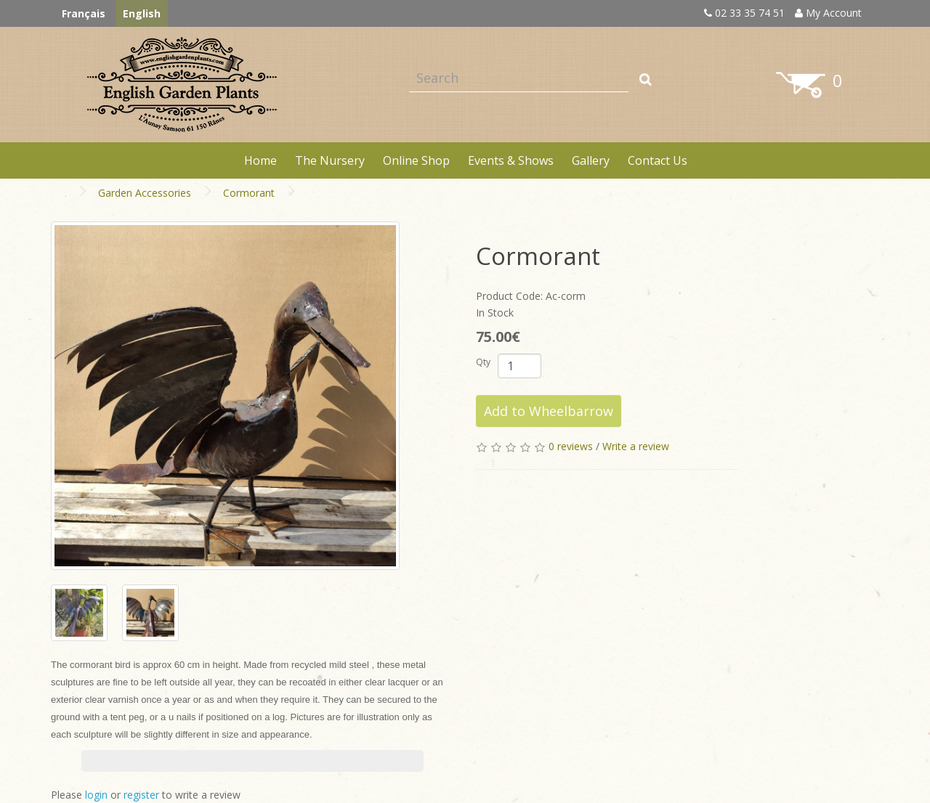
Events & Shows (511, 160)
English (142, 13)
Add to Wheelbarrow (548, 411)
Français (83, 13)
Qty (483, 362)
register (141, 795)
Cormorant (249, 193)
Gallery (591, 160)
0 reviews (571, 446)
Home (260, 160)
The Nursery (330, 160)
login (96, 795)
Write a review (635, 446)
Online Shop (416, 160)
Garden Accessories (144, 193)
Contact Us (657, 160)
